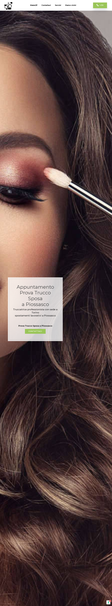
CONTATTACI (35, 331)
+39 (100, 5)
